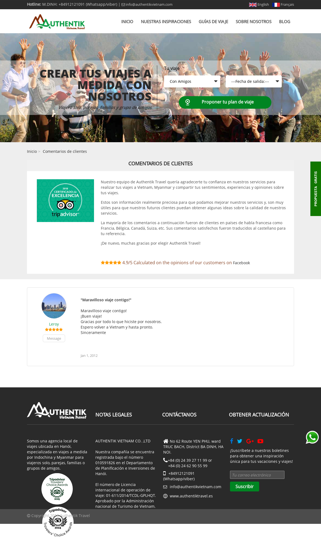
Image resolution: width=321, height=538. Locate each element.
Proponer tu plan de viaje (228, 102)
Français (283, 4)
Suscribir (244, 487)
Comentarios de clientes (65, 151)
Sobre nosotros (253, 21)
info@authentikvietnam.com (147, 4)
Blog (284, 21)
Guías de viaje (213, 21)
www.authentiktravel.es (191, 496)
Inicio (127, 21)
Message (54, 338)
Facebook (241, 262)
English (259, 4)
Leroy (54, 324)
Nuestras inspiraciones (166, 21)
